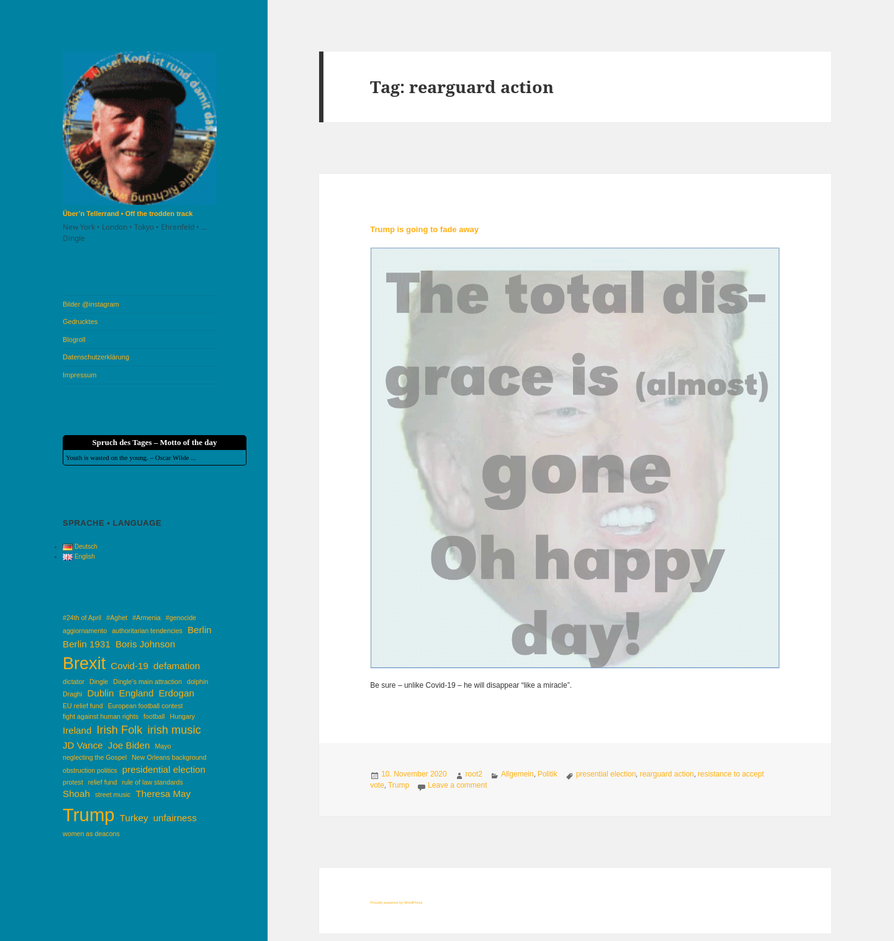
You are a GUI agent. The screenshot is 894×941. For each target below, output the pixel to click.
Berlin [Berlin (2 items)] (199, 629)
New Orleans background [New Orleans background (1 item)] (169, 757)
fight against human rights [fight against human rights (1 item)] (100, 716)
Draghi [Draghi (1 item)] (72, 694)
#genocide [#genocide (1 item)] (181, 617)
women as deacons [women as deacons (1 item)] (91, 833)
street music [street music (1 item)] (112, 794)
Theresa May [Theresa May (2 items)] (163, 793)
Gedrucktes (80, 321)
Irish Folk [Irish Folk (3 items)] (120, 729)
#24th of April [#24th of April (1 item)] (82, 617)
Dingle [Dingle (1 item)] (98, 681)
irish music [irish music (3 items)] (174, 729)
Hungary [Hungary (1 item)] (182, 716)
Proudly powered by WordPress (396, 902)
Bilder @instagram (91, 304)
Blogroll (74, 339)
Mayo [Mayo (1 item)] (163, 746)
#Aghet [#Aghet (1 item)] (116, 617)
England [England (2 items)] (136, 693)
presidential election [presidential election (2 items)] (163, 769)
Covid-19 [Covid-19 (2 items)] (129, 665)
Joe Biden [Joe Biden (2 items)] (129, 745)
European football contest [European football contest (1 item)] (145, 705)
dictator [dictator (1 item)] (73, 681)
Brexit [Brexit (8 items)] (84, 663)
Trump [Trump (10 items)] (89, 814)
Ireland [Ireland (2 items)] (77, 730)
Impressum (79, 375)
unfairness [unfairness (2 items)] (175, 818)
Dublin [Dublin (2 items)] (100, 693)
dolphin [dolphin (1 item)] (197, 681)
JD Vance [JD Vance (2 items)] (83, 745)
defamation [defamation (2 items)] (176, 665)
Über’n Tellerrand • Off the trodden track (127, 213)
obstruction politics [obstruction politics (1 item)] (90, 770)
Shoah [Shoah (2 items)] (76, 793)
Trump (398, 785)
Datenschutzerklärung (96, 357)
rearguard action (666, 774)
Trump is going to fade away (424, 229)
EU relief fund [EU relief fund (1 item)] (83, 705)
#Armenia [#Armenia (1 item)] (146, 617)
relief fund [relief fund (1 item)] (102, 782)
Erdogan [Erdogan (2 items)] (176, 693)
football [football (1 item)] (154, 716)
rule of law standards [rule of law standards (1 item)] (152, 782)
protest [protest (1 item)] (73, 782)
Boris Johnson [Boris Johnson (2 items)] (145, 644)
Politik (548, 774)
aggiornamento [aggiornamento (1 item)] (85, 630)
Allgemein (517, 774)
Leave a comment (457, 785)
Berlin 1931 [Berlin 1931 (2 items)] (87, 644)
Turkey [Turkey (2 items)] (134, 818)
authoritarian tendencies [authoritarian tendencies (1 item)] (147, 630)
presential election (606, 774)
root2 (474, 774)
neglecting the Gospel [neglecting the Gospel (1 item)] (95, 757)
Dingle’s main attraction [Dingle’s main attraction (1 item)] (147, 681)
